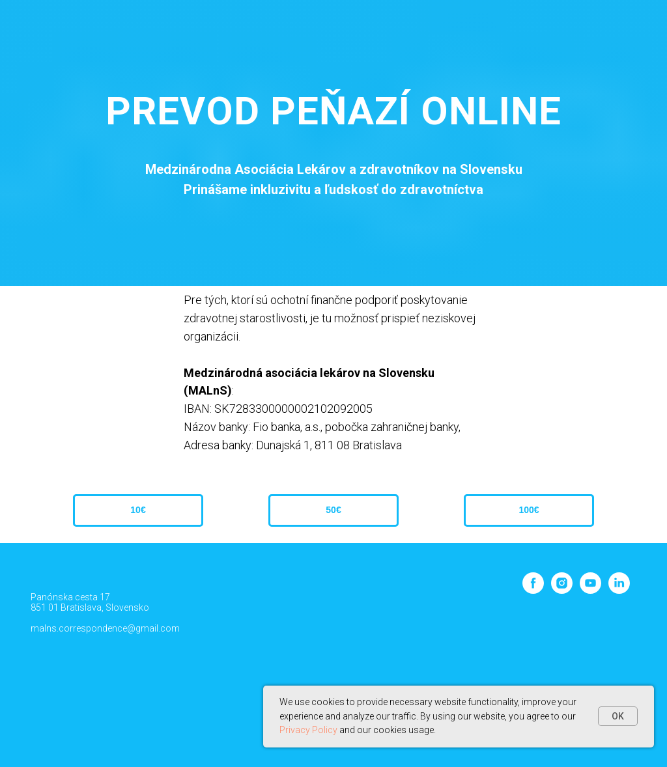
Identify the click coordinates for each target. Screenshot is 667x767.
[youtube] (590, 590)
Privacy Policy (308, 730)
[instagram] (562, 590)
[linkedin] (619, 590)
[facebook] (533, 590)
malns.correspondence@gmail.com (105, 628)
